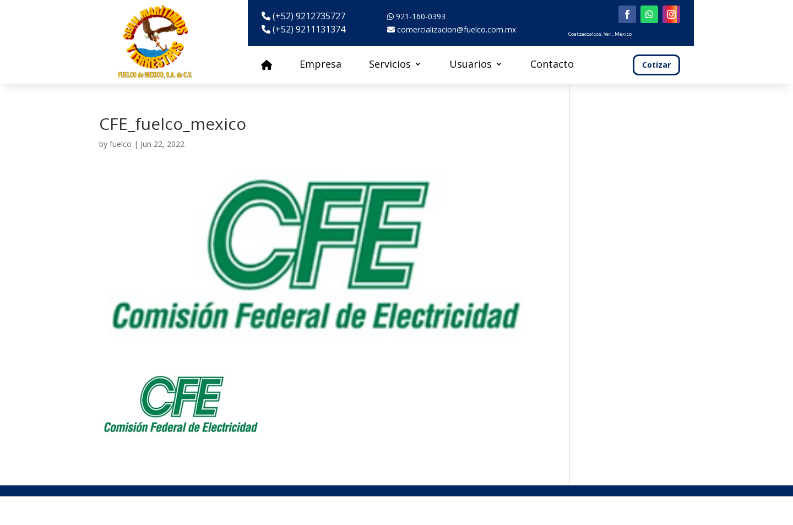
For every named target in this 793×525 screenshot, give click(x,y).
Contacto (552, 65)
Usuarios (470, 65)
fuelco (121, 144)
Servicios (390, 65)
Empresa (320, 65)
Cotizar (656, 64)
